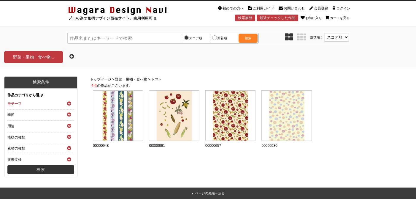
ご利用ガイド (261, 8)
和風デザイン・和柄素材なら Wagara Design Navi (123, 14)
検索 (248, 38)
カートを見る (337, 17)
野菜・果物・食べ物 (131, 79)
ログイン (341, 8)
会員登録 (318, 8)
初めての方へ (231, 8)
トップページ (100, 79)
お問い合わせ (292, 8)
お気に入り (311, 17)
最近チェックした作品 (277, 18)
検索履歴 (245, 18)
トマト (156, 79)
